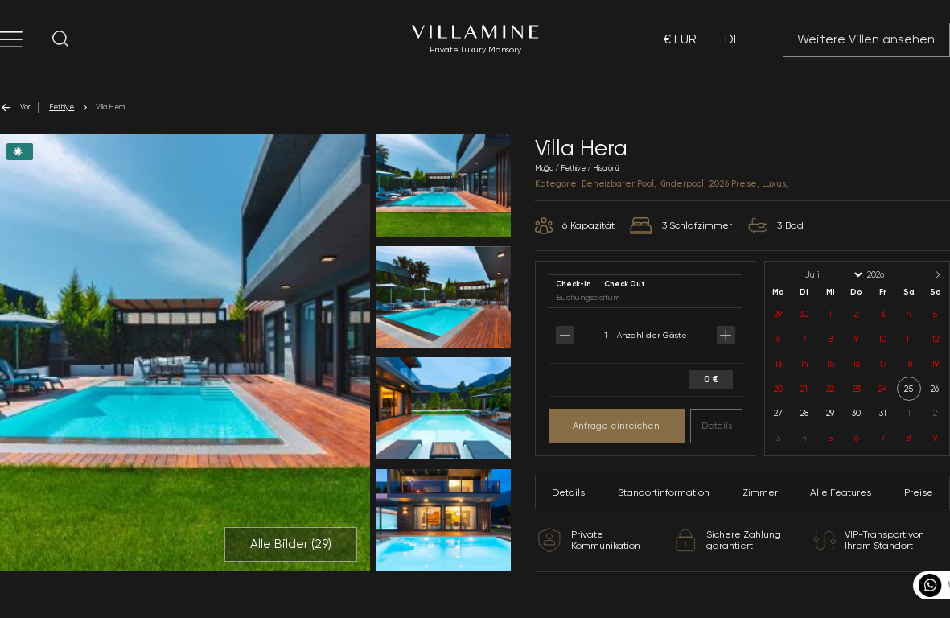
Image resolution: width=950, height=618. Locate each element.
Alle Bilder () (290, 544)
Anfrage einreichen (616, 425)
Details (716, 425)
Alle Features (840, 492)
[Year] (889, 275)
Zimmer (760, 492)
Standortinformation (663, 492)
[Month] (832, 275)
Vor (15, 107)
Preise (918, 492)
